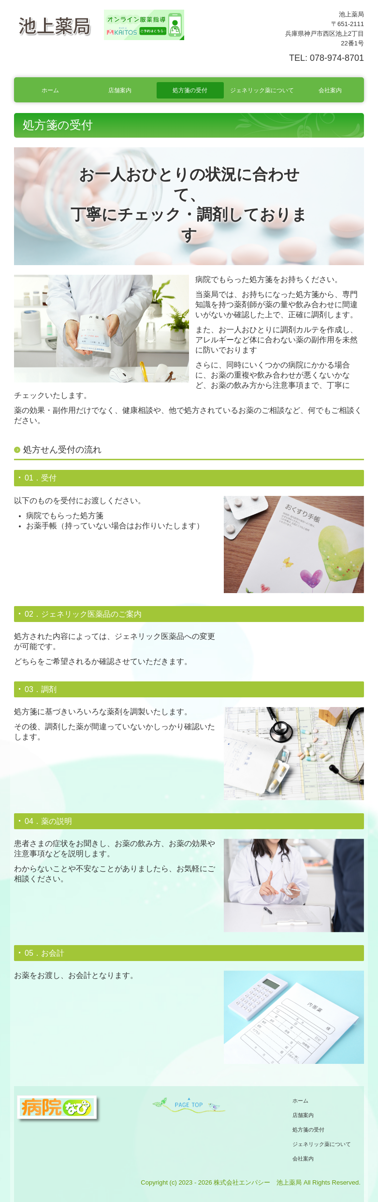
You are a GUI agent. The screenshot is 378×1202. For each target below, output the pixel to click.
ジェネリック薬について (261, 90)
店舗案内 (119, 90)
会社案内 (330, 90)
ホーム (50, 90)
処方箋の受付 (190, 90)
